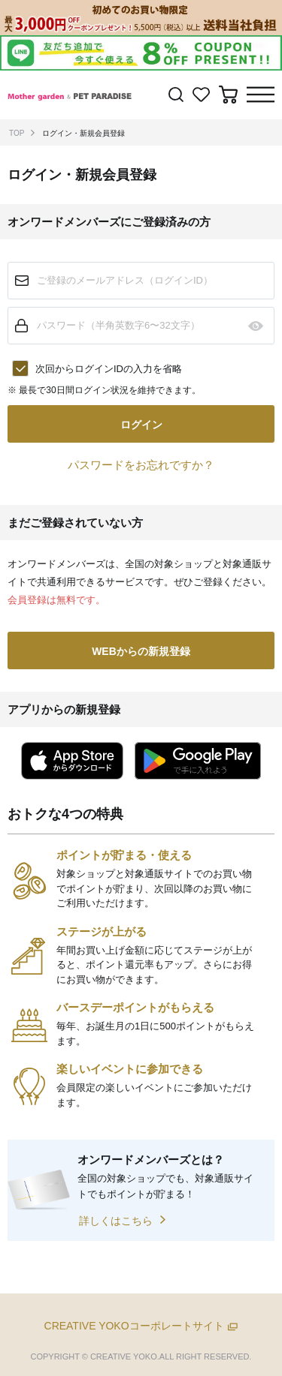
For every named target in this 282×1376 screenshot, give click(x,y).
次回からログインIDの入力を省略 (108, 368)
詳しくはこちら (116, 1221)
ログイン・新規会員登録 (83, 133)
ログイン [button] (141, 425)
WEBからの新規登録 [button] (141, 651)
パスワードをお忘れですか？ (141, 464)
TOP (16, 133)
